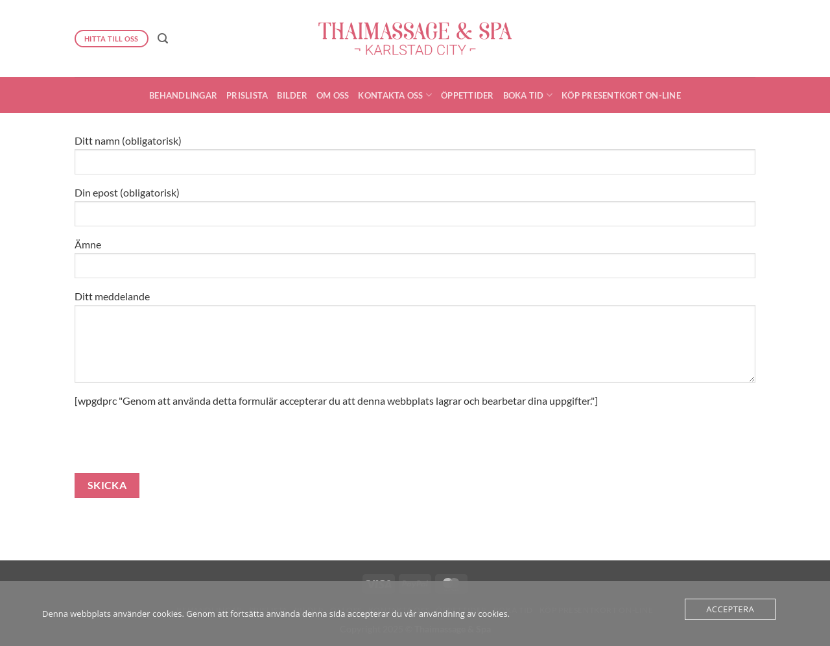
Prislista (247, 95)
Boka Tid (528, 95)
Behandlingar (183, 95)
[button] (163, 38)
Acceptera (730, 609)
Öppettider (467, 95)
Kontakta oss (395, 95)
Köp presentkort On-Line (621, 95)
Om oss (333, 95)
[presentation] (173, 447)
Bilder (292, 95)
